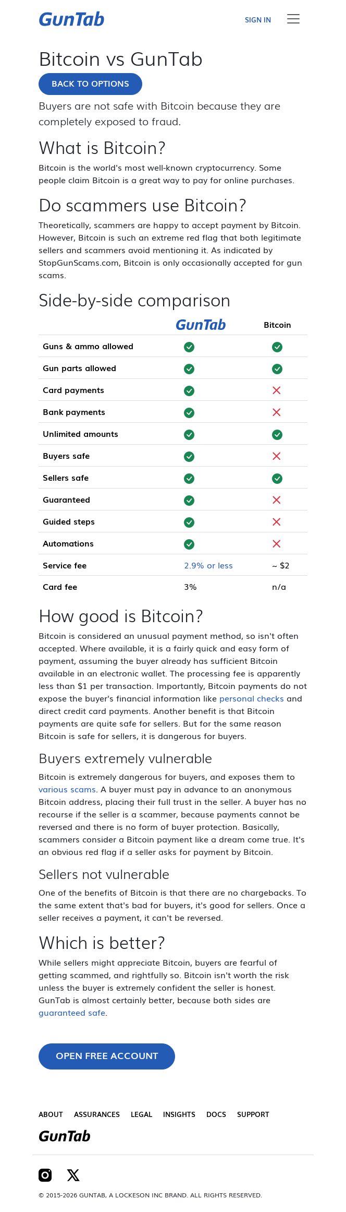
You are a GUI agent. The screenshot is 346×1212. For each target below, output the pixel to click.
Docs (216, 1114)
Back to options (90, 83)
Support (253, 1114)
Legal (141, 1114)
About (51, 1114)
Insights (179, 1114)
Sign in (258, 20)
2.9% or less (208, 565)
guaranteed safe (72, 1012)
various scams (67, 788)
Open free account (107, 1055)
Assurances (97, 1114)
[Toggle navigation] (293, 19)
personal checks (251, 698)
